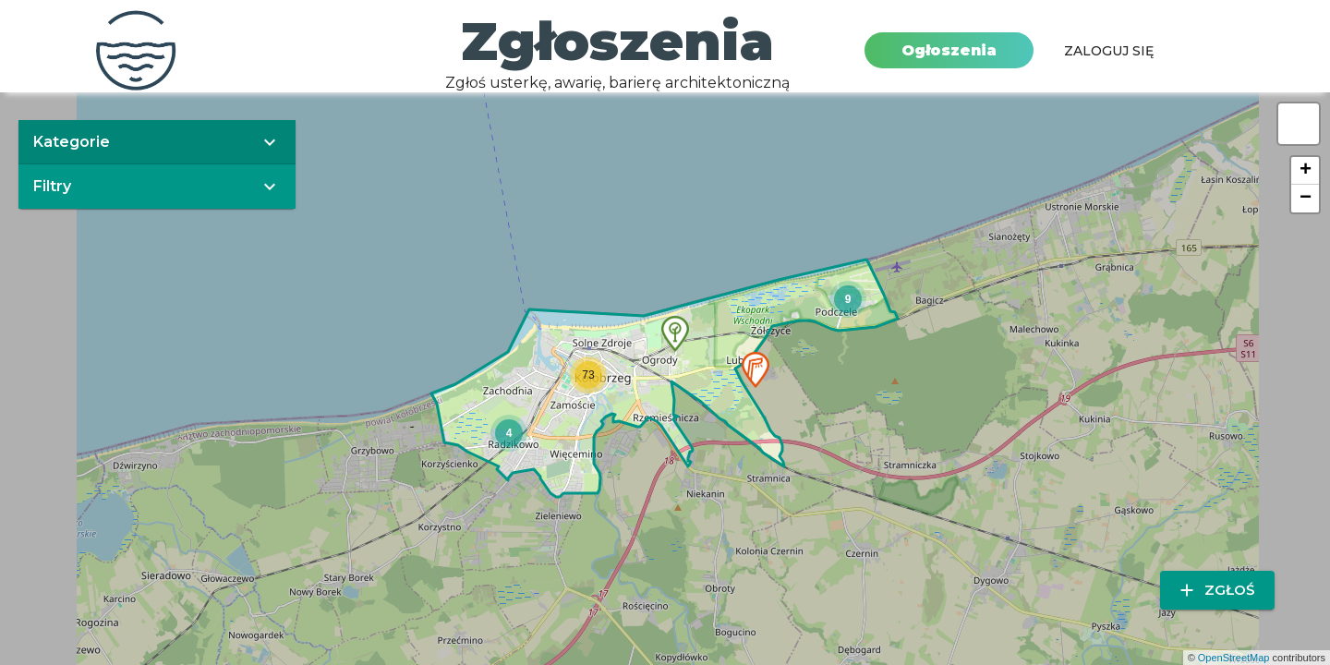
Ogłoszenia (949, 50)
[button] (755, 370)
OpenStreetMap (1234, 657)
